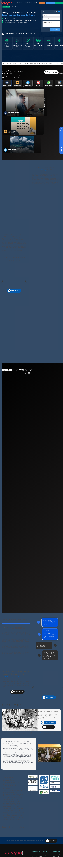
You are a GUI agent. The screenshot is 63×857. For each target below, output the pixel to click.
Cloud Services (46, 819)
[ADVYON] (6, 3)
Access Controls (46, 826)
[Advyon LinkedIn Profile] (9, 820)
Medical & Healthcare (35, 838)
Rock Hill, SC (55, 826)
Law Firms (33, 834)
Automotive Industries (36, 817)
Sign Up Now (54, 802)
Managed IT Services (13, 113)
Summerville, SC (56, 815)
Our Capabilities (7, 63)
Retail (32, 842)
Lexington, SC (56, 830)
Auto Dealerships (35, 815)
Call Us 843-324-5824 (50, 2)
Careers (44, 833)
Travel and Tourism (35, 846)
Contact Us (13, 828)
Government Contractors (36, 826)
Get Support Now (59, 2)
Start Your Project (18, 654)
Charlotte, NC (56, 836)
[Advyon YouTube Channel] (17, 820)
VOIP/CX (45, 821)
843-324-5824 (14, 834)
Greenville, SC (56, 832)
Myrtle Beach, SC (56, 828)
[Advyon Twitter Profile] (11, 820)
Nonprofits (33, 840)
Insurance (33, 830)
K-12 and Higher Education (37, 832)
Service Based (34, 844)
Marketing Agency (38, 113)
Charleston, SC (56, 819)
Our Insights (59, 63)
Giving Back (6, 825)
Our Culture (52, 63)
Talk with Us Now (55, 72)
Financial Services (35, 823)
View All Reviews (15, 253)
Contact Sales (42, 2)
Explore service (22, 108)
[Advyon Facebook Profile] (13, 820)
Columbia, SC (56, 834)
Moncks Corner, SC (57, 823)
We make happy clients (19, 63)
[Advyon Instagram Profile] (15, 820)
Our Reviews (20, 825)
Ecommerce (34, 821)
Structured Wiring (47, 823)
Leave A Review (14, 838)
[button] (26, 243)
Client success (43, 63)
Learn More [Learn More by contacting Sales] (33, 18)
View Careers (50, 689)
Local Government (35, 836)
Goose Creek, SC (56, 821)
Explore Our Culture (49, 685)
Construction (34, 819)
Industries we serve (32, 63)
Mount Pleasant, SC (57, 817)
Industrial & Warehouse (36, 828)
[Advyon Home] (13, 814)
